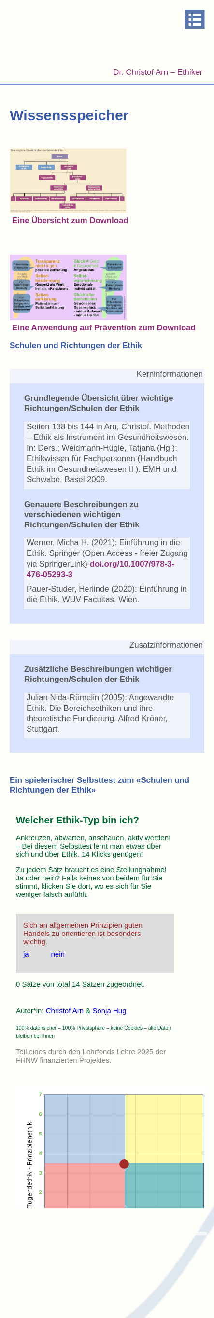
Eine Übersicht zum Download (70, 220)
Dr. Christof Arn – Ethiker (157, 72)
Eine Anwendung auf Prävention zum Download (104, 327)
